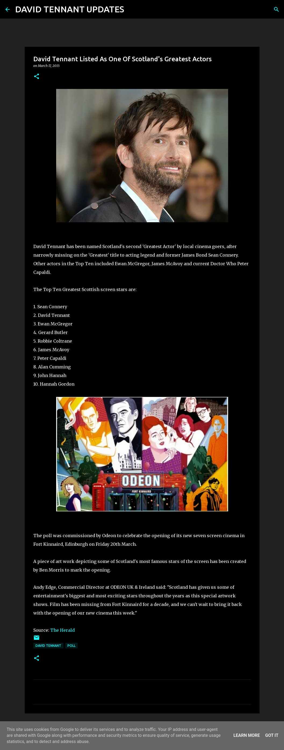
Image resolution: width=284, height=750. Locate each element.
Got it (271, 735)
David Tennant (48, 645)
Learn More (246, 735)
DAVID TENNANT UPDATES (69, 9)
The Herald (62, 630)
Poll (71, 645)
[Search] (131, 9)
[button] (36, 76)
